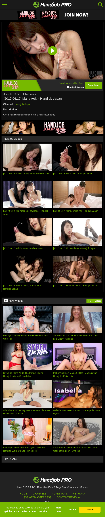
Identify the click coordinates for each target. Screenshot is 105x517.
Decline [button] (72, 509)
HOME (23, 493)
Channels (39, 493)
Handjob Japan (23, 104)
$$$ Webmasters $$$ (37, 497)
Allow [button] (90, 509)
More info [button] (58, 509)
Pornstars (59, 493)
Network (79, 493)
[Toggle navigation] (4, 4)
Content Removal (69, 497)
